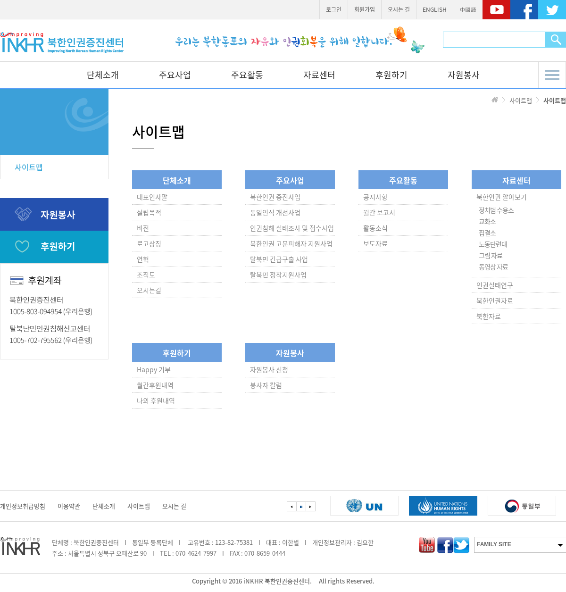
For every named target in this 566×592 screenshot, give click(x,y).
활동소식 (375, 228)
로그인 (333, 9)
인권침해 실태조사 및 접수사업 (292, 228)
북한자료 (488, 316)
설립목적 (149, 212)
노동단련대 (493, 244)
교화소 (487, 221)
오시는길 (149, 290)
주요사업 (175, 74)
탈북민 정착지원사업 (278, 274)
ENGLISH (435, 9)
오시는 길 (399, 9)
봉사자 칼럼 (266, 385)
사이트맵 (29, 167)
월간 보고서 (379, 212)
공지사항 (375, 196)
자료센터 (319, 74)
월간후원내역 (155, 385)
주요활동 (247, 74)
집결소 (487, 232)
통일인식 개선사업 (275, 212)
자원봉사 (464, 74)
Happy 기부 (154, 369)
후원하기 (391, 74)
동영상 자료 (493, 266)
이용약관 (69, 505)
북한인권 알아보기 (501, 196)
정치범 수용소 (496, 210)
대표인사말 (152, 196)
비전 (143, 228)
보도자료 (375, 243)
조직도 (146, 274)
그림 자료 (490, 255)
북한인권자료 (494, 300)
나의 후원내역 (156, 400)
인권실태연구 (494, 285)
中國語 (467, 9)
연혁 (143, 259)
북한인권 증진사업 (275, 196)
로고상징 (149, 243)
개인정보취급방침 (22, 505)
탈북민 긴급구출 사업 (279, 259)
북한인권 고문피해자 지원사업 (291, 243)
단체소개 (103, 74)
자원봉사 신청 (269, 369)
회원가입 (364, 9)
